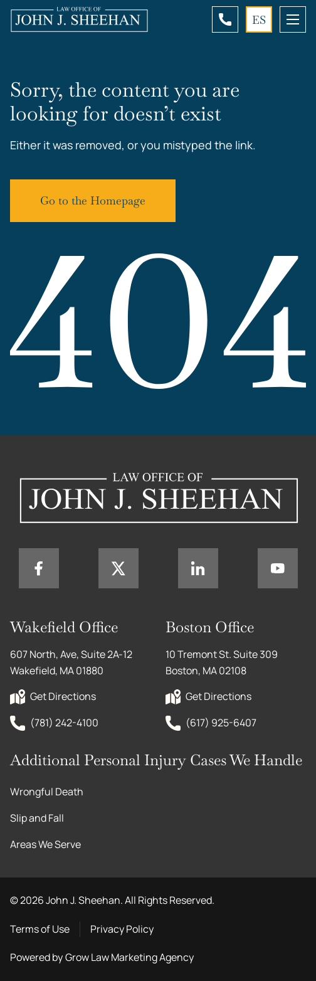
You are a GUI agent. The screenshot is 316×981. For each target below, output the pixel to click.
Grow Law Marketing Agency (129, 957)
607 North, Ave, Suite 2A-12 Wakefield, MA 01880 (72, 662)
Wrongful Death (46, 791)
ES (259, 20)
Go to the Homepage (92, 200)
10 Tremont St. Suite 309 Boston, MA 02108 (223, 662)
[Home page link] (79, 19)
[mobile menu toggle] (293, 19)
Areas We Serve (45, 844)
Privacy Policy (122, 929)
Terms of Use (40, 929)
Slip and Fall (37, 818)
